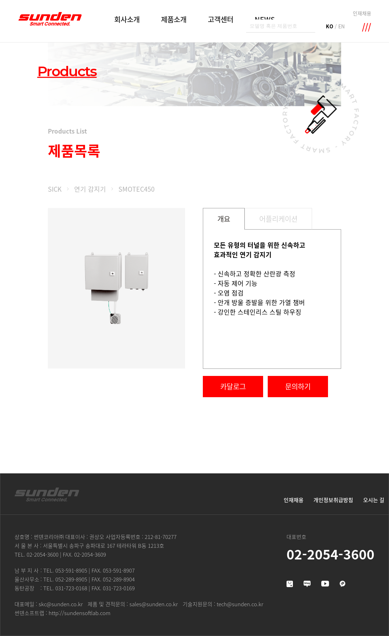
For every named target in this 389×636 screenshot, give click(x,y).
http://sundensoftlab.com (80, 613)
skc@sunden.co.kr (61, 604)
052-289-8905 (71, 579)
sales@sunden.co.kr (153, 604)
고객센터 (220, 19)
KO (329, 26)
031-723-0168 (71, 588)
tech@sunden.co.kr (240, 604)
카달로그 (233, 386)
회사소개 (127, 19)
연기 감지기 (90, 189)
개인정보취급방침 (333, 500)
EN (341, 26)
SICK (55, 189)
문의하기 (298, 386)
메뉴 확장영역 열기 (366, 27)
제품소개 (174, 19)
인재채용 (362, 13)
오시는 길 (373, 500)
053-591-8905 (71, 570)
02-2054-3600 (43, 554)
